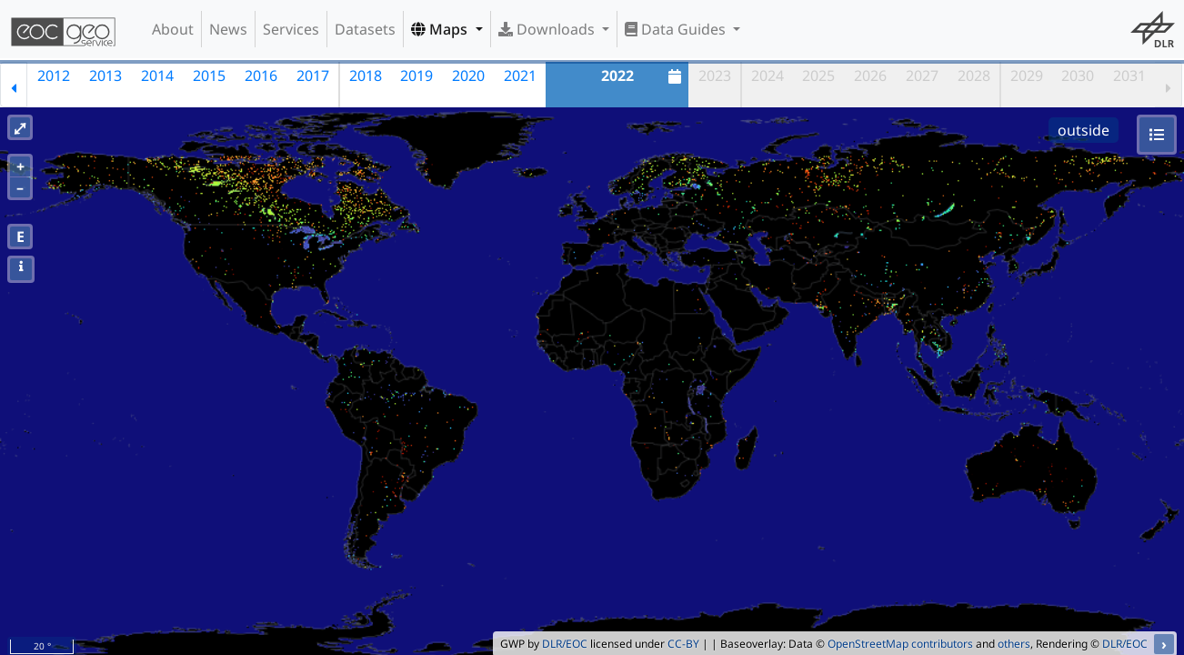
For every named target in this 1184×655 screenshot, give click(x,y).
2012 (53, 76)
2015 (209, 76)
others (1014, 643)
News (228, 29)
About (173, 29)
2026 (870, 76)
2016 (261, 76)
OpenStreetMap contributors (900, 643)
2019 (416, 76)
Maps (441, 29)
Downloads (548, 29)
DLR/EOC (564, 643)
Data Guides (677, 29)
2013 (105, 76)
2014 (157, 76)
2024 (767, 76)
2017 (312, 76)
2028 (974, 76)
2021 (520, 76)
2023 (714, 76)
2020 (468, 76)
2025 (818, 76)
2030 (1077, 76)
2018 (365, 76)
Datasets (365, 29)
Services (291, 29)
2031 (1129, 76)
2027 (922, 76)
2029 (1026, 76)
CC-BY (683, 643)
